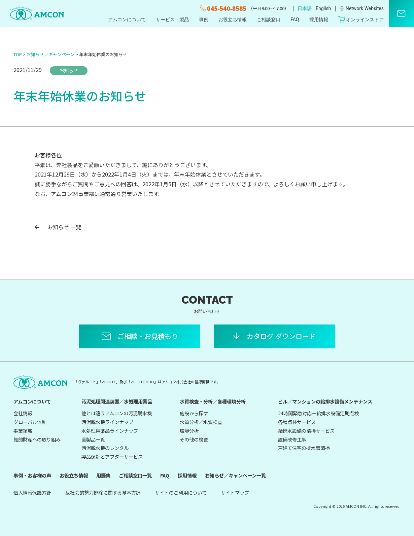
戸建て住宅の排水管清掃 (304, 447)
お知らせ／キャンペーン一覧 (235, 475)
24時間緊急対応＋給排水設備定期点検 (318, 413)
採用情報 (318, 19)
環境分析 (189, 430)
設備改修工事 (292, 439)
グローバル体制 (29, 421)
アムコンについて (127, 19)
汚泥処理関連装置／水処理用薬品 (116, 401)
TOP (17, 54)
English (323, 8)
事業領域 (22, 430)
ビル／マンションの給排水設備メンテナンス (325, 401)
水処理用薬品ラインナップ (109, 430)
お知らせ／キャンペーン (50, 54)
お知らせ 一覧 (58, 227)
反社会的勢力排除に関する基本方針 (103, 492)
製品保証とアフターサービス (112, 456)
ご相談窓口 (268, 19)
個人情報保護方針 (32, 492)
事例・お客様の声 (32, 475)
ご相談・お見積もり (147, 336)
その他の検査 (194, 439)
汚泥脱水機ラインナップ (107, 421)
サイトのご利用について (181, 492)
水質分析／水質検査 (201, 421)
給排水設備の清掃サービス (306, 430)
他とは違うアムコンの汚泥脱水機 (116, 413)
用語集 (103, 475)
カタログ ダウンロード (281, 336)
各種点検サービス (297, 421)
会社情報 (22, 413)
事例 (203, 19)
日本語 (305, 8)
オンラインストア (361, 19)
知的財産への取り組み (37, 439)
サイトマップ (235, 492)
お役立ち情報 (232, 19)
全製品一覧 (93, 439)
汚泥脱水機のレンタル (105, 447)
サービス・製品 (172, 19)
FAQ (294, 19)
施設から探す (194, 413)
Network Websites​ (362, 8)
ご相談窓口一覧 (135, 475)
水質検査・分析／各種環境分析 (213, 401)
